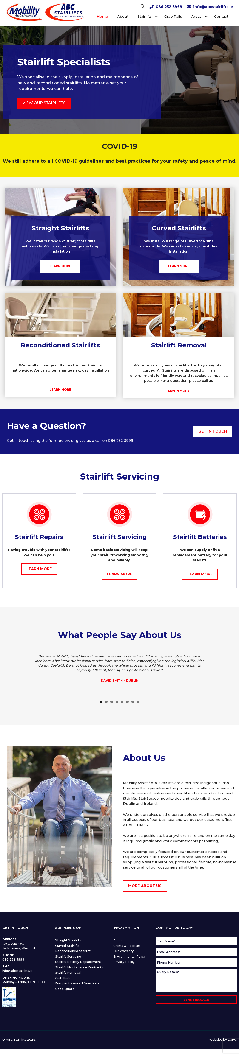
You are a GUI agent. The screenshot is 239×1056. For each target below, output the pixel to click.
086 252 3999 (169, 7)
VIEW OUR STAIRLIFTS (44, 103)
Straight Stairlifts (68, 940)
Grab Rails (62, 978)
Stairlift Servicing (68, 956)
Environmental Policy (129, 956)
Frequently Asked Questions (77, 983)
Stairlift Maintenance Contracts (79, 967)
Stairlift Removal (68, 972)
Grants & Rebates (127, 945)
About (118, 940)
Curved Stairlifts (67, 945)
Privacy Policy (123, 962)
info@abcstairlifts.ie (213, 7)
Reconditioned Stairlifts (73, 951)
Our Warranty (123, 951)
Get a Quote (64, 989)
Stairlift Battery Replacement (78, 962)
